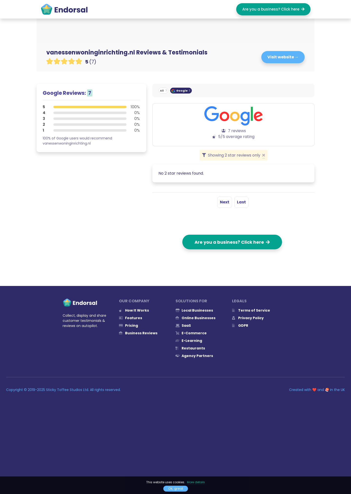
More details (196, 482)
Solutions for (191, 301)
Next (224, 202)
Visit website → (283, 57)
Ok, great (175, 488)
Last (241, 202)
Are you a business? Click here (273, 9)
